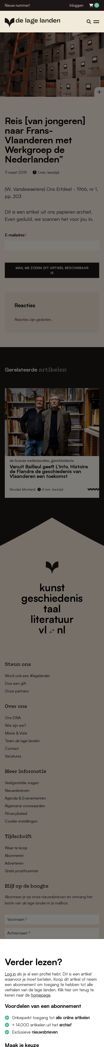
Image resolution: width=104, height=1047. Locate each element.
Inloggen (76, 5)
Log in (10, 973)
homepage (40, 995)
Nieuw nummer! (17, 5)
